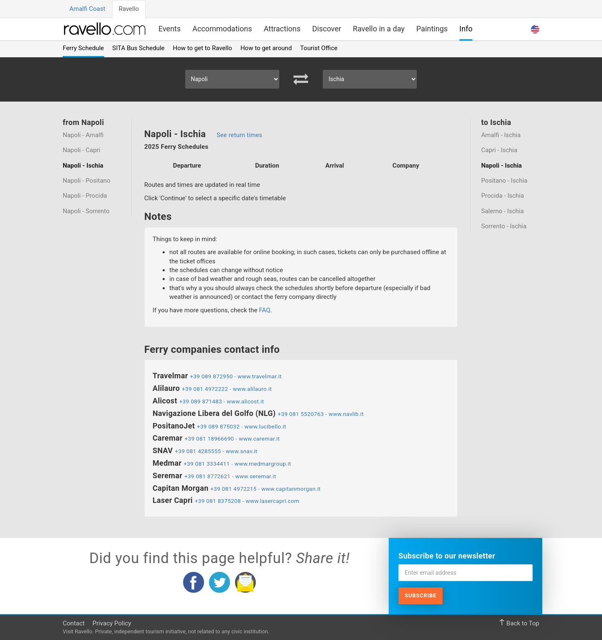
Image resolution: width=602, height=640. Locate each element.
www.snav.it (242, 451)
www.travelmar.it (259, 376)
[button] (535, 28)
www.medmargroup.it (263, 463)
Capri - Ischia (499, 150)
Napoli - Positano (86, 180)
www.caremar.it (259, 438)
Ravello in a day (379, 28)
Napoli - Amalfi (83, 135)
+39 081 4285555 (198, 451)
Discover (326, 28)
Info (465, 28)
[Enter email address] (465, 572)
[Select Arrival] (370, 79)
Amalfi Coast (87, 9)
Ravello (129, 9)
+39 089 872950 (211, 376)
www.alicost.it (245, 401)
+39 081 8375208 (218, 500)
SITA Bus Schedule (138, 48)
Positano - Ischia (504, 180)
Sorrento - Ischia (503, 226)
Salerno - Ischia (502, 211)
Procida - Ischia (502, 196)
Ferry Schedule (83, 48)
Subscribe (420, 595)
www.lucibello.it (265, 426)
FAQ (264, 310)
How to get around (266, 48)
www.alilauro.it (252, 388)
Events (169, 28)
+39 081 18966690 (209, 438)
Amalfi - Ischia (500, 135)
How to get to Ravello (202, 48)
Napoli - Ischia (83, 165)
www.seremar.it (255, 476)
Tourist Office (318, 48)
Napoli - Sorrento (86, 211)
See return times (239, 135)
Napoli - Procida (85, 196)
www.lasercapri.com (272, 500)
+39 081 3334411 (207, 463)
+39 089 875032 (218, 426)
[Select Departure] (232, 79)
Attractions (282, 28)
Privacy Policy (111, 623)
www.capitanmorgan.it (291, 488)
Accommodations (222, 28)
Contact (73, 623)
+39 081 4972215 (233, 488)
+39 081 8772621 (207, 476)
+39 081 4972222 (205, 388)
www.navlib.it (346, 414)
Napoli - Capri (81, 150)
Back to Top (519, 623)
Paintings (432, 28)
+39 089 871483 (200, 401)
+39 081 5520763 (301, 414)
